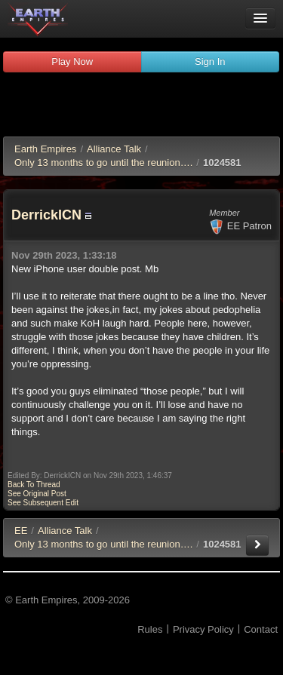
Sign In (210, 61)
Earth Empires (45, 149)
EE (20, 530)
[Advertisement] (142, 106)
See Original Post (37, 493)
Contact (261, 629)
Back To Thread (34, 484)
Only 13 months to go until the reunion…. (103, 162)
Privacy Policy (203, 629)
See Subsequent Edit (43, 503)
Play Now (72, 61)
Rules (149, 629)
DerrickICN (46, 214)
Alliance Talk (114, 149)
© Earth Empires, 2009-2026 (67, 600)
